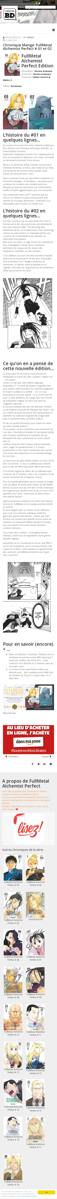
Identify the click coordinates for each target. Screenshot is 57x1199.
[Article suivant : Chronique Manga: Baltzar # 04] (47, 756)
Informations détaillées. (29, 1197)
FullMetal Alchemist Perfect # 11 (35, 1020)
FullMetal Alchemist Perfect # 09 (35, 983)
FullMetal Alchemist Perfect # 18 (13, 1170)
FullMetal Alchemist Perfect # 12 (13, 1058)
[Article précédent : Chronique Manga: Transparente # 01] (11, 756)
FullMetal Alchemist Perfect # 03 (13, 870)
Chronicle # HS (35, 906)
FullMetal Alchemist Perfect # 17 (35, 1133)
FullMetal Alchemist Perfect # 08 (13, 983)
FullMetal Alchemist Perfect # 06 (13, 945)
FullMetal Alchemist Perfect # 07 (35, 945)
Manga (30, 37)
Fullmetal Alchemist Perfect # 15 (35, 1095)
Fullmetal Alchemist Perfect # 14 (13, 1095)
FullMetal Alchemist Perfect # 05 (13, 908)
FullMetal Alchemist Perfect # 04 (35, 870)
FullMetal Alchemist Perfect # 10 (13, 1020)
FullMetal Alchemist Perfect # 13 (35, 1058)
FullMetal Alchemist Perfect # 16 (13, 1129)
